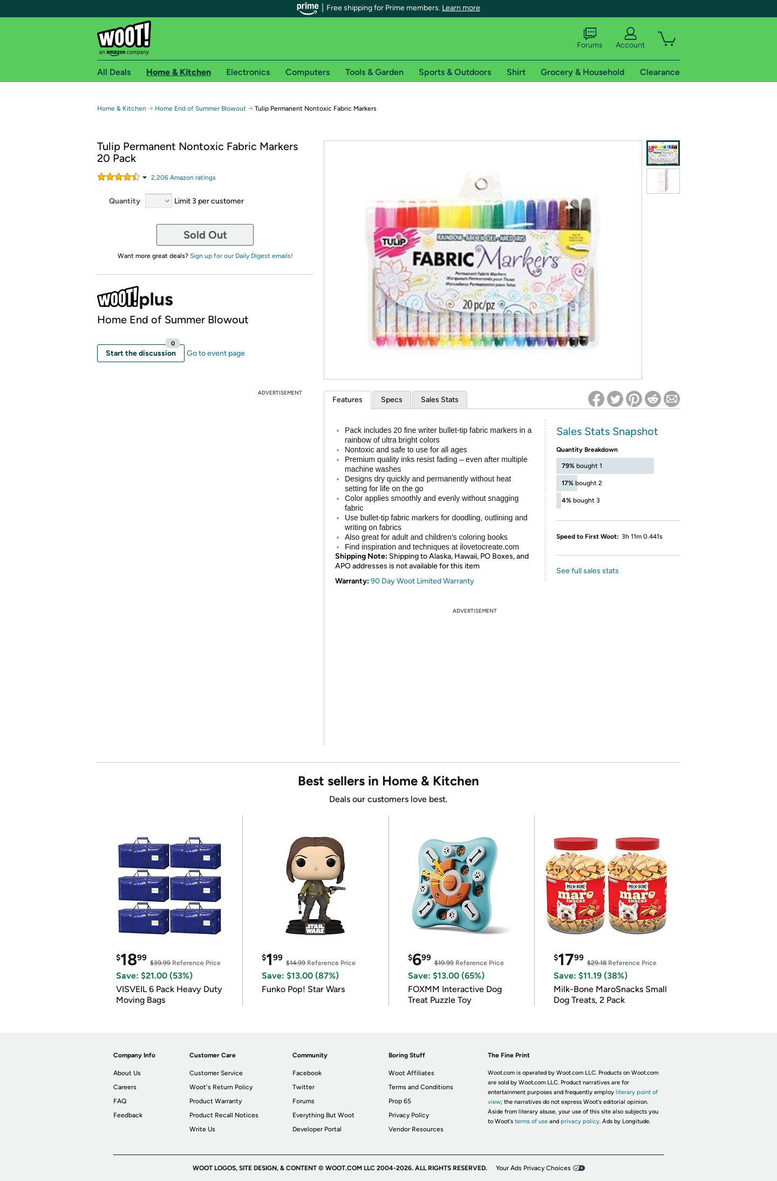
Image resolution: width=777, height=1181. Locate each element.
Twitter (303, 1087)
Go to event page (216, 353)
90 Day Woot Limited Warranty (422, 581)
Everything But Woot (323, 1115)
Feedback (127, 1115)
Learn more (461, 7)
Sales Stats (440, 399)
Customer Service (216, 1073)
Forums (590, 38)
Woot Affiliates (411, 1073)
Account (630, 38)
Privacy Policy (408, 1115)
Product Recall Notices (223, 1115)
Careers (125, 1087)
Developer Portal (317, 1129)
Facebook (307, 1073)
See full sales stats (587, 570)
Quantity (124, 201)
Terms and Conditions (420, 1087)
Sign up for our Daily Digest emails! (241, 256)
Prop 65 (399, 1101)
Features (347, 399)
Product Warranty (215, 1101)
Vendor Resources (416, 1129)
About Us (127, 1073)
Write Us (202, 1129)
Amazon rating (183, 177)
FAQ (119, 1101)
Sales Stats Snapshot (607, 431)
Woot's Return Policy (221, 1087)
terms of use (531, 1121)
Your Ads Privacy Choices (533, 1168)
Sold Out (205, 234)
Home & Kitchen (121, 108)
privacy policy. (581, 1121)
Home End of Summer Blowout (200, 108)
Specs (392, 399)
